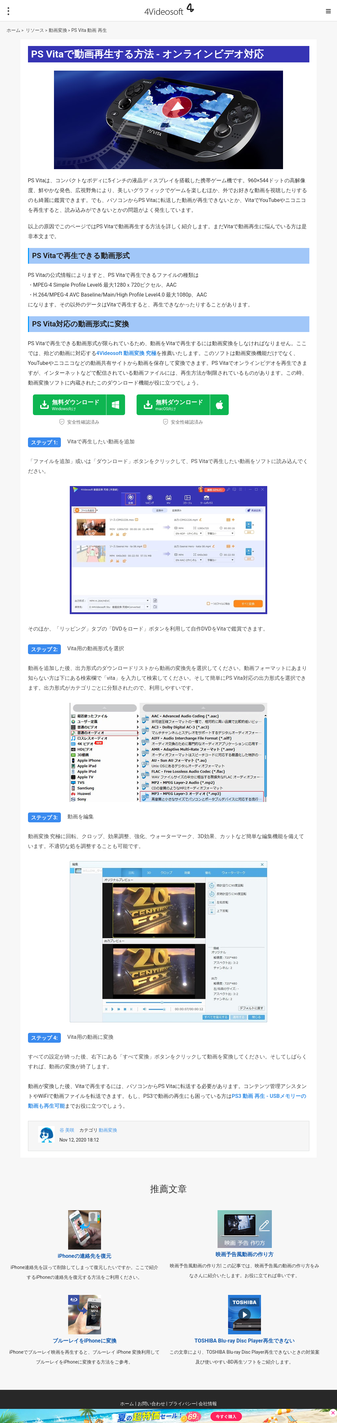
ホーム (13, 30)
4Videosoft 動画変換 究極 (126, 353)
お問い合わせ (151, 1403)
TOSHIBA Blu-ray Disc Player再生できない (244, 1341)
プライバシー (182, 1403)
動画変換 (58, 30)
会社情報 (207, 1403)
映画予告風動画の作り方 (244, 1254)
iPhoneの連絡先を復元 (84, 1256)
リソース (35, 30)
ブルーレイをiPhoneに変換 (85, 1341)
